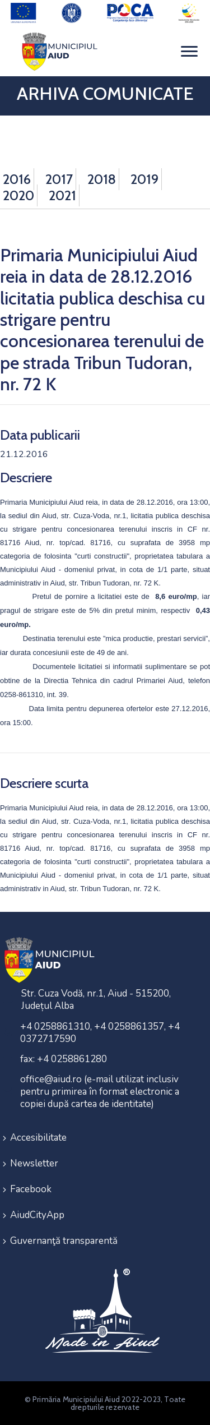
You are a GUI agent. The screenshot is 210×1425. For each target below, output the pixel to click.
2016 (17, 179)
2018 (101, 179)
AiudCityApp (37, 1215)
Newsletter (34, 1163)
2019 (144, 179)
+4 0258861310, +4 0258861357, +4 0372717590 (100, 1032)
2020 (18, 195)
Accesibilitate (38, 1137)
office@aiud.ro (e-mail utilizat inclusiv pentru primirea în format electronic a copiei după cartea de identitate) (99, 1091)
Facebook (31, 1189)
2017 (59, 179)
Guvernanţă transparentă (64, 1240)
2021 (62, 195)
